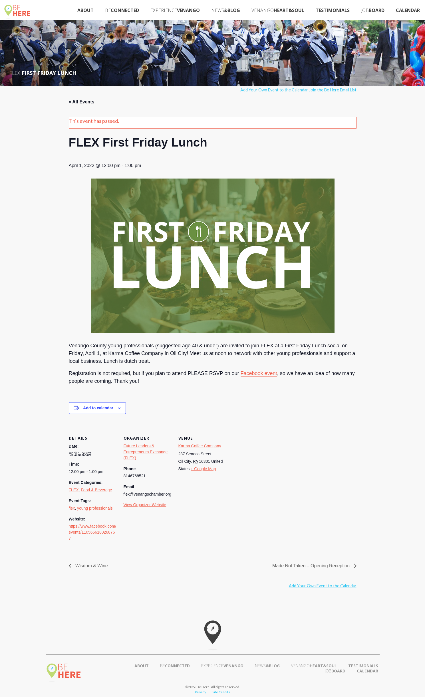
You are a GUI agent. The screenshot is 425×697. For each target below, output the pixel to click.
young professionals (95, 508)
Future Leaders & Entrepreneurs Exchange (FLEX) (146, 452)
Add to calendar (98, 408)
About (85, 10)
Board (372, 10)
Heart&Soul (277, 10)
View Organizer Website (145, 504)
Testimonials (333, 10)
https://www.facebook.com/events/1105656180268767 (92, 532)
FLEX (74, 490)
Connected (122, 10)
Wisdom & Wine (91, 565)
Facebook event (259, 373)
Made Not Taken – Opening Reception (311, 565)
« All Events (81, 101)
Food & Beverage (96, 490)
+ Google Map (203, 468)
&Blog (225, 10)
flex (72, 508)
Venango (175, 10)
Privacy (200, 692)
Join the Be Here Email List (332, 89)
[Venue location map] (263, 462)
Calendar (408, 10)
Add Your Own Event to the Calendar (274, 89)
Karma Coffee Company (199, 446)
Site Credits (221, 692)
